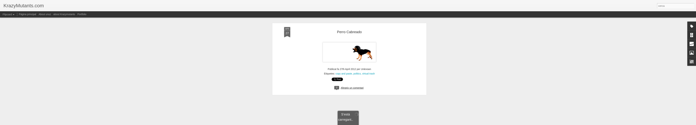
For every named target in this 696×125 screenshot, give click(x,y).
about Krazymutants (64, 14)
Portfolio (81, 14)
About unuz (45, 14)
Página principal (27, 14)
